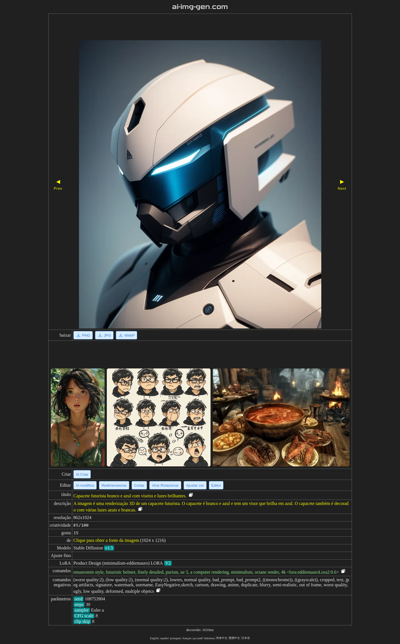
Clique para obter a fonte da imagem (106, 540)
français (186, 638)
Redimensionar (114, 485)
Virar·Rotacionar (165, 485)
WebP (126, 335)
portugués (175, 638)
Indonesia (209, 638)
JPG (104, 335)
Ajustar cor (195, 485)
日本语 (245, 637)
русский (197, 638)
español (164, 638)
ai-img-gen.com (200, 7)
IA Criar (82, 474)
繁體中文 (234, 637)
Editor (216, 485)
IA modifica (85, 485)
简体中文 (221, 637)
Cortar (139, 485)
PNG (83, 335)
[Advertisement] (190, 27)
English (154, 638)
